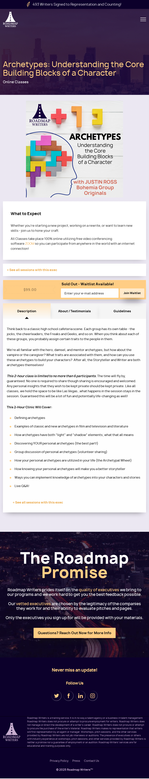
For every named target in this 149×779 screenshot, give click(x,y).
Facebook (68, 696)
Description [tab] (26, 311)
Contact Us (91, 761)
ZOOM (29, 244)
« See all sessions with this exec (32, 270)
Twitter (56, 696)
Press (76, 761)
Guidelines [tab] (122, 311)
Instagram (92, 696)
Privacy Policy (59, 761)
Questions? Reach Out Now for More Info (74, 633)
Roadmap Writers (10, 19)
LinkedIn (80, 696)
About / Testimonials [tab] (74, 311)
